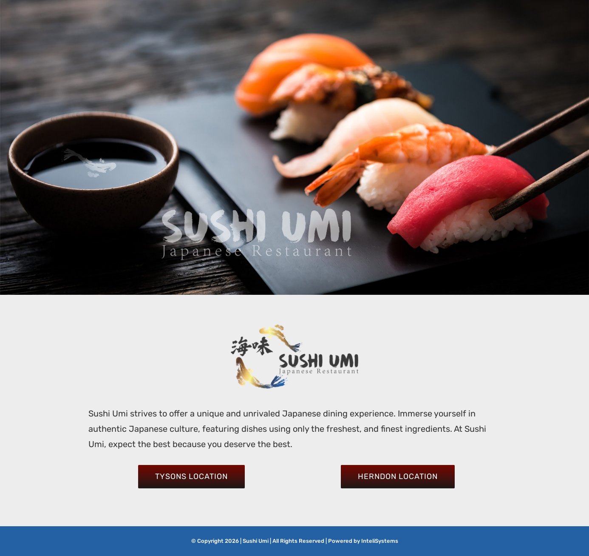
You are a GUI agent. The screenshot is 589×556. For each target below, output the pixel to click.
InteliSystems (379, 541)
